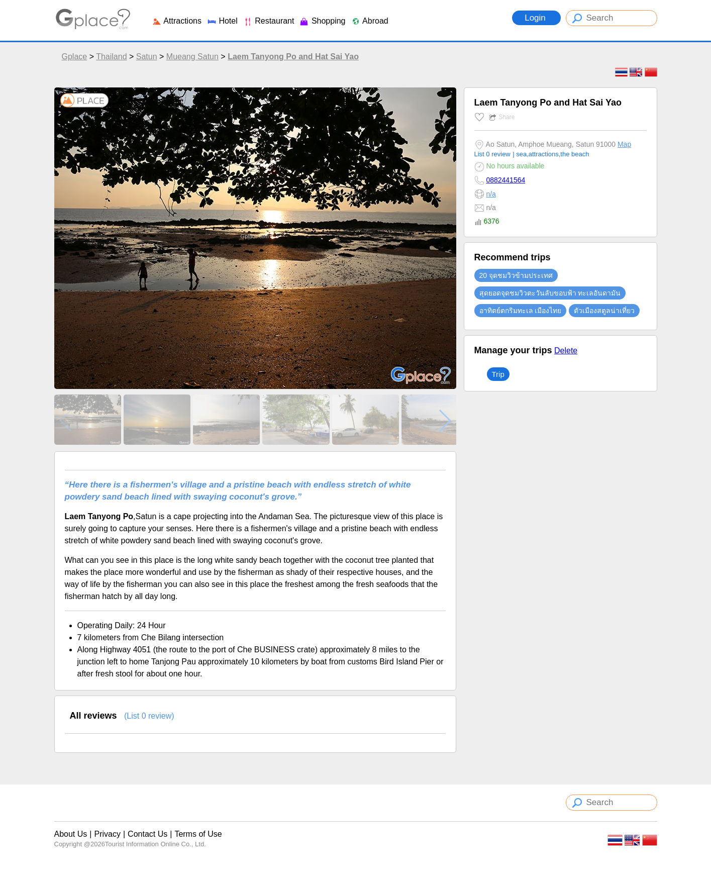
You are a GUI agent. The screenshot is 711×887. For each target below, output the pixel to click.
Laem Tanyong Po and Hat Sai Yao (293, 56)
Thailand (111, 56)
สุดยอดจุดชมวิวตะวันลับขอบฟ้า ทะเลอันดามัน (550, 293)
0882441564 (505, 180)
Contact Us (147, 834)
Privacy (107, 834)
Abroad (369, 21)
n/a (490, 194)
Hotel (222, 21)
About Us (70, 834)
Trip (498, 374)
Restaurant (268, 21)
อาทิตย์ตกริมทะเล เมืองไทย (520, 311)
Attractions (176, 21)
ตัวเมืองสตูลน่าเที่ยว (604, 311)
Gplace (74, 56)
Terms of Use (198, 834)
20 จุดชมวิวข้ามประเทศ (516, 275)
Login (536, 18)
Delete (565, 350)
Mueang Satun (192, 56)
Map (624, 144)
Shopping (322, 21)
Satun (146, 56)
